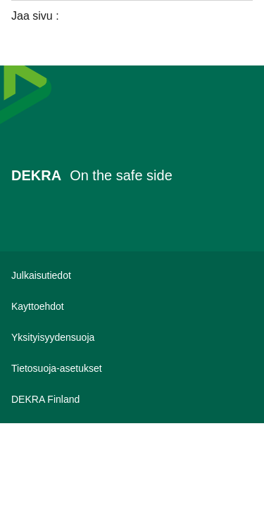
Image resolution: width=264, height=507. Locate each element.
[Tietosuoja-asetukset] (132, 368)
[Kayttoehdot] (132, 306)
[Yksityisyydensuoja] (132, 337)
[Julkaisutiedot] (132, 275)
